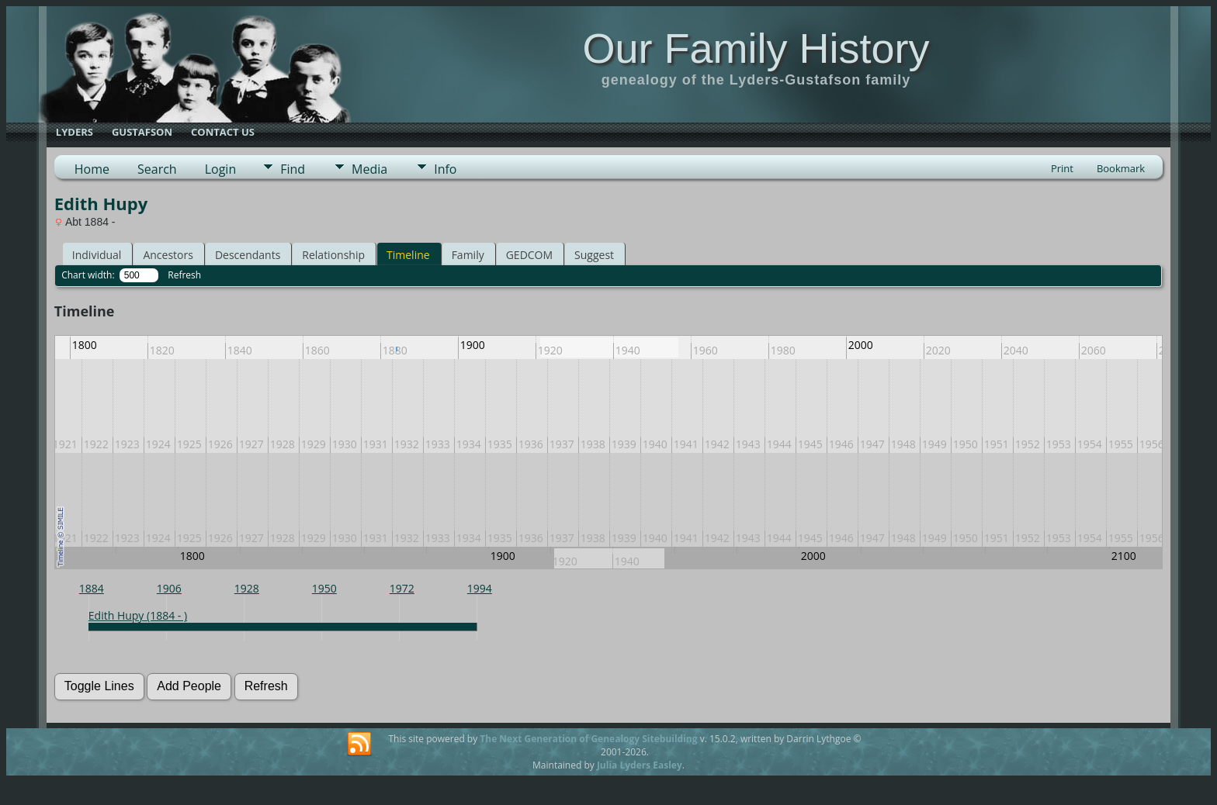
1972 (402, 588)
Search (157, 169)
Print (1062, 168)
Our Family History (755, 48)
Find (292, 169)
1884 (91, 588)
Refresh (184, 275)
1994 (479, 588)
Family (468, 254)
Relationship (333, 254)
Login (221, 169)
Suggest (594, 254)
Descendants (247, 254)
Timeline (408, 254)
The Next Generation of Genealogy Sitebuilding (588, 738)
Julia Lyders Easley (639, 765)
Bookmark (1121, 168)
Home (92, 169)
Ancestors (167, 254)
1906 (169, 588)
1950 (324, 588)
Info (445, 169)
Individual (97, 254)
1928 (246, 588)
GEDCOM (529, 254)
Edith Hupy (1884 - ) (137, 615)
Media (369, 169)
